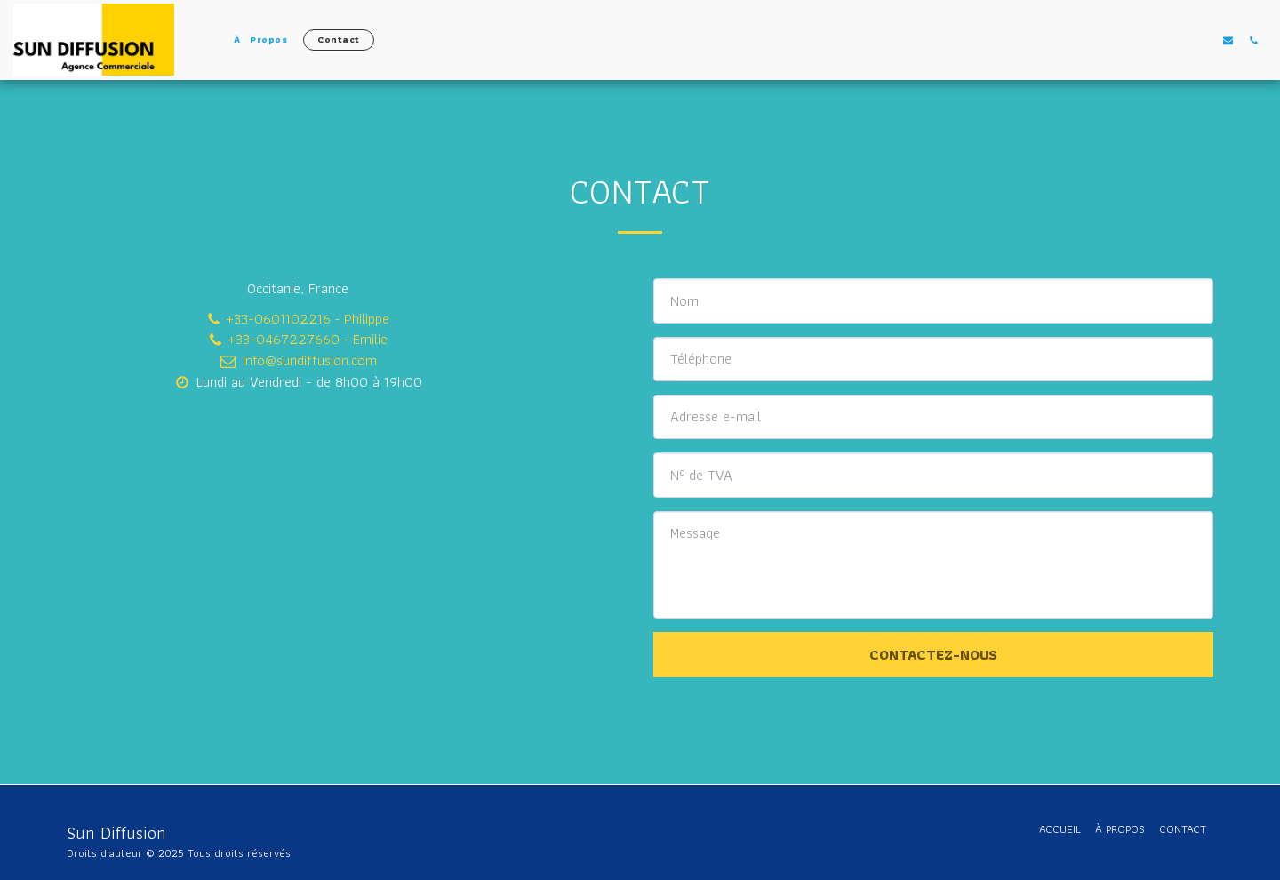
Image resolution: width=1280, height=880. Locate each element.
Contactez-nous (933, 654)
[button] (1228, 40)
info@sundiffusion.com (297, 360)
